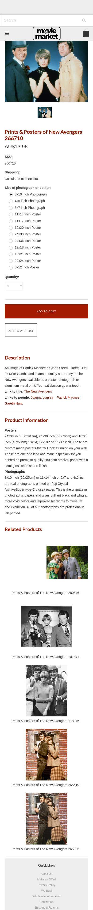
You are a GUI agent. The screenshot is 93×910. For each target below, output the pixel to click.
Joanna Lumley (42, 397)
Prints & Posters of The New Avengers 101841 (45, 657)
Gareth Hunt (14, 403)
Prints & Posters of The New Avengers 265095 (45, 849)
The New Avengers (38, 391)
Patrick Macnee (68, 397)
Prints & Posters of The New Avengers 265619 (45, 785)
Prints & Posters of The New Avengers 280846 (45, 593)
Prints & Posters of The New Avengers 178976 (45, 721)
